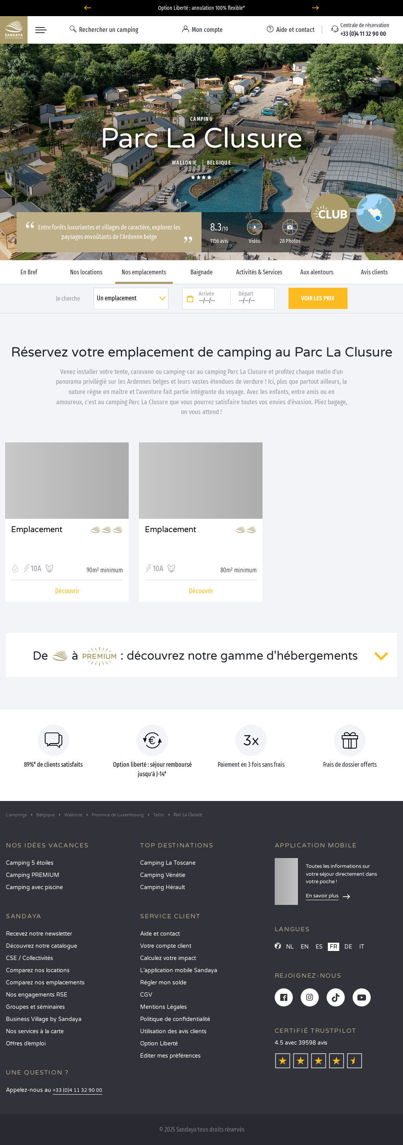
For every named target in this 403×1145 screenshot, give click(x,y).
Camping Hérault (162, 887)
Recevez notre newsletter (39, 933)
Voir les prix (318, 298)
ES (319, 946)
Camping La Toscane (168, 863)
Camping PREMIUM (32, 875)
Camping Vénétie (162, 875)
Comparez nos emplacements (45, 982)
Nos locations (86, 272)
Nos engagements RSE (36, 994)
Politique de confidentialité (175, 1019)
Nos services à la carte (35, 1031)
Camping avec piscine (34, 887)
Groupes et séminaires (35, 1007)
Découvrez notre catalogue (41, 946)
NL (290, 946)
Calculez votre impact (168, 958)
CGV (146, 994)
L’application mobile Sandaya (178, 970)
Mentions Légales (163, 1007)
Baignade (201, 272)
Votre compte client (165, 946)
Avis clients (374, 272)
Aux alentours (316, 272)
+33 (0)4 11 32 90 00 (77, 1090)
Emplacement (37, 530)
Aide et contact (160, 933)
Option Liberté (159, 1043)
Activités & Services (259, 272)
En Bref (28, 272)
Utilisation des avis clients (173, 1031)
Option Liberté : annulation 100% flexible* (201, 8)
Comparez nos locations (38, 970)
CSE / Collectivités (29, 958)
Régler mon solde (163, 982)
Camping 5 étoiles (30, 863)
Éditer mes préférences (170, 1056)
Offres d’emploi (26, 1043)
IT (361, 946)
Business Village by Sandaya (43, 1019)
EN (305, 946)
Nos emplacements (144, 272)
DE (348, 946)
